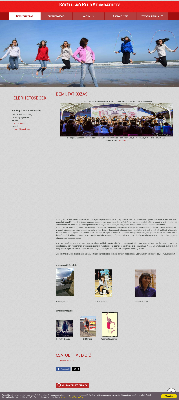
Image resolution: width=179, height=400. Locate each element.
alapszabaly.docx (67, 360)
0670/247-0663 (18, 123)
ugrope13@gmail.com (21, 129)
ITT (119, 140)
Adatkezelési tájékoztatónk (72, 397)
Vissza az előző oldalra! (75, 385)
